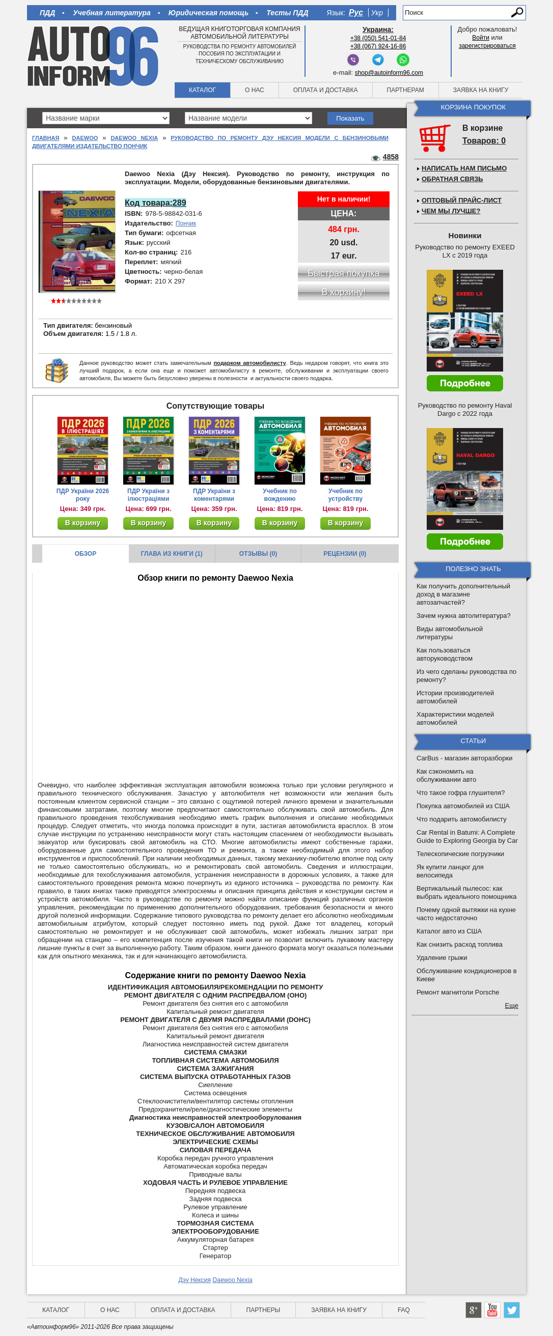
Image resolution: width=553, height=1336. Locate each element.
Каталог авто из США (449, 931)
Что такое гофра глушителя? (461, 793)
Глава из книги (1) (172, 553)
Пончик (186, 223)
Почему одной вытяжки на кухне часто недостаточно (466, 914)
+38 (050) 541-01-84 (378, 38)
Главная (45, 138)
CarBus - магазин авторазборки (465, 758)
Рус (356, 12)
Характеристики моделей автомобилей (455, 718)
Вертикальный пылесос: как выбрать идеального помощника (466, 892)
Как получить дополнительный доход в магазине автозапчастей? (463, 594)
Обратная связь (452, 179)
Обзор (86, 553)
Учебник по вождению (280, 495)
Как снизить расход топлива (460, 944)
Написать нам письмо (464, 168)
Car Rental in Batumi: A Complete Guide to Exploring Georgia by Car (467, 836)
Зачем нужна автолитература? (464, 615)
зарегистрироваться (487, 45)
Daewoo (85, 138)
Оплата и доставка (325, 90)
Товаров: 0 (484, 140)
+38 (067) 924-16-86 (378, 46)
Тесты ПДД (287, 13)
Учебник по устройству (345, 495)
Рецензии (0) (344, 553)
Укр (377, 13)
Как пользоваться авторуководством (445, 654)
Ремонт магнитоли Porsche (458, 992)
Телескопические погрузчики (460, 854)
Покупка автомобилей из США (463, 806)
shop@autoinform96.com (389, 72)
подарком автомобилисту (249, 363)
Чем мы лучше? (451, 211)
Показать (350, 118)
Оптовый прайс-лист (462, 200)
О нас (254, 90)
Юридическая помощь (208, 13)
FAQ (404, 1310)
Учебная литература (112, 13)
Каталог (202, 90)
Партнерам (405, 90)
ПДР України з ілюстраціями (148, 495)
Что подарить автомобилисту (462, 819)
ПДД (47, 13)
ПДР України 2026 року (83, 495)
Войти (480, 37)
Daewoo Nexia (134, 138)
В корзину (83, 523)
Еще (511, 1005)
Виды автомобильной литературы (450, 633)
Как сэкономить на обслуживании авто (446, 775)
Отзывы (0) (258, 553)
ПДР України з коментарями (214, 495)
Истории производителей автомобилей (455, 697)
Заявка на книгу (481, 90)
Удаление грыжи (442, 957)
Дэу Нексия (194, 1280)
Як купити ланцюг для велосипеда (450, 871)
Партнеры (263, 1310)
